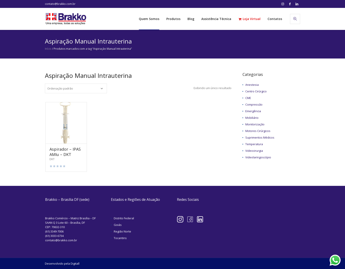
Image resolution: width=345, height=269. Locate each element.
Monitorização (254, 124)
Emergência (253, 111)
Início (48, 49)
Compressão (253, 104)
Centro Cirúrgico (256, 91)
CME (248, 98)
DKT (52, 159)
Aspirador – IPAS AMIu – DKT (65, 151)
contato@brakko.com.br (60, 4)
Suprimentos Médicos (259, 137)
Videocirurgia (254, 151)
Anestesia (252, 85)
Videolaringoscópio (258, 157)
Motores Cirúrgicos (257, 131)
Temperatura (254, 144)
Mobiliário (252, 118)
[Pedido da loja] (76, 88)
